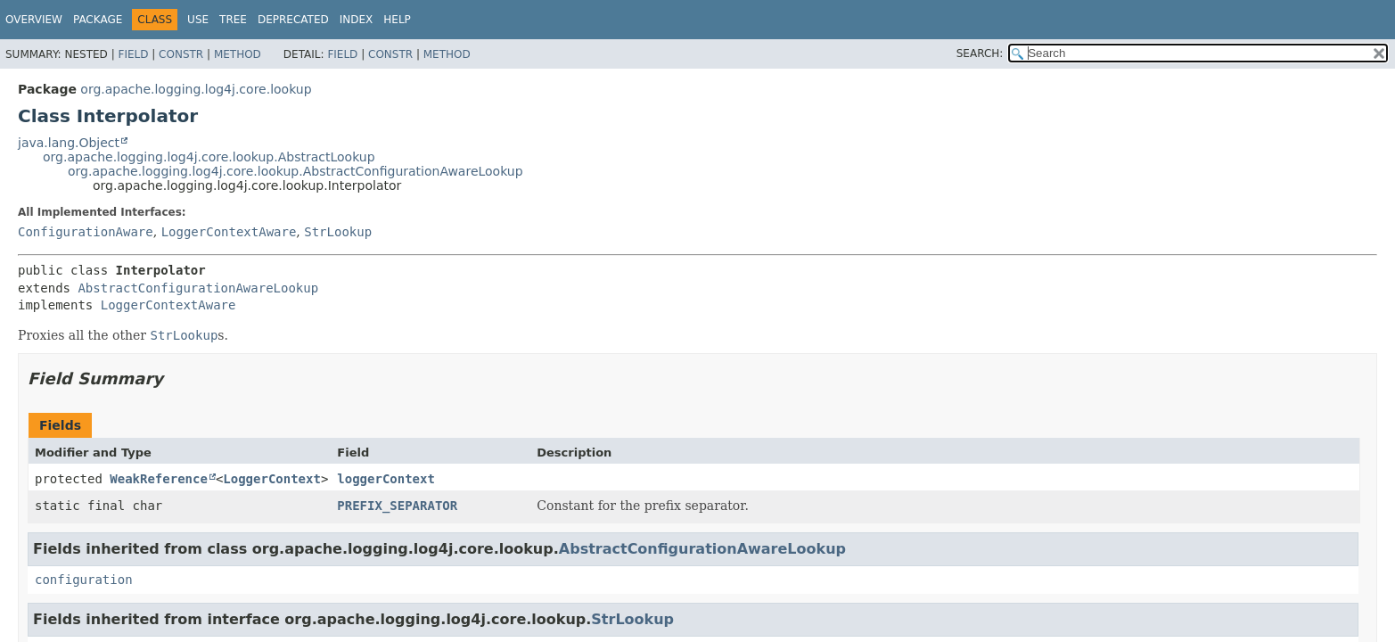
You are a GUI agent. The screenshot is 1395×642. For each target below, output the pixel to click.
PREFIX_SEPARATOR (397, 505)
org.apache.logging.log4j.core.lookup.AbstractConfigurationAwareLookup (295, 171)
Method (237, 54)
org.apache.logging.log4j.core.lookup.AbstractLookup (209, 157)
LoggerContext (272, 479)
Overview (33, 19)
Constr (181, 54)
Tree (233, 19)
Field (133, 54)
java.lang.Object (68, 143)
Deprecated (293, 19)
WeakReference (159, 479)
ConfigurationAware (85, 232)
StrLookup (338, 232)
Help (397, 19)
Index (356, 19)
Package (97, 19)
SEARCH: (980, 53)
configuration (84, 579)
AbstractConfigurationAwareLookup (198, 288)
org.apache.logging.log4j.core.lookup (195, 89)
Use (198, 19)
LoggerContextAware (229, 232)
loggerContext (386, 479)
